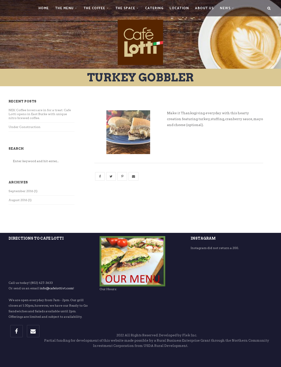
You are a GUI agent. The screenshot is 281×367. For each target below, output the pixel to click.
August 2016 (18, 200)
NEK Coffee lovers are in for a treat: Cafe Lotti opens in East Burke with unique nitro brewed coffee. (40, 114)
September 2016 (21, 191)
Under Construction (24, 127)
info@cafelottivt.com (56, 288)
